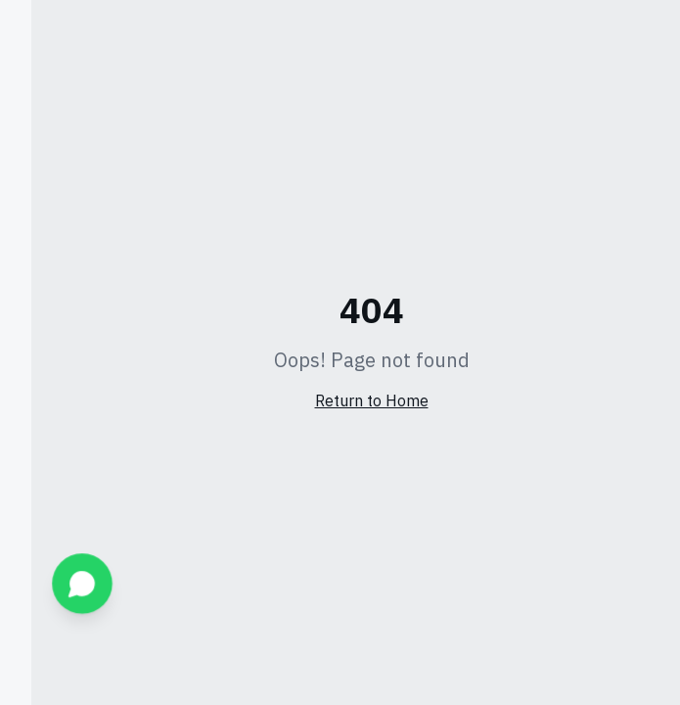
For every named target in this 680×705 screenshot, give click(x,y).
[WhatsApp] (51, 583)
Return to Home (340, 401)
